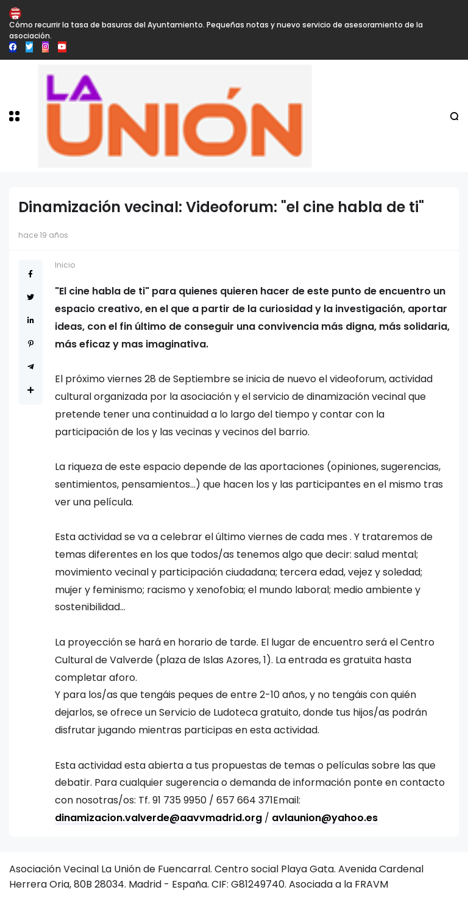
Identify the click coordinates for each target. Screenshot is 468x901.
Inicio (65, 265)
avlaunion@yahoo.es (325, 818)
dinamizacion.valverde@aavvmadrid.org (158, 818)
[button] (14, 116)
